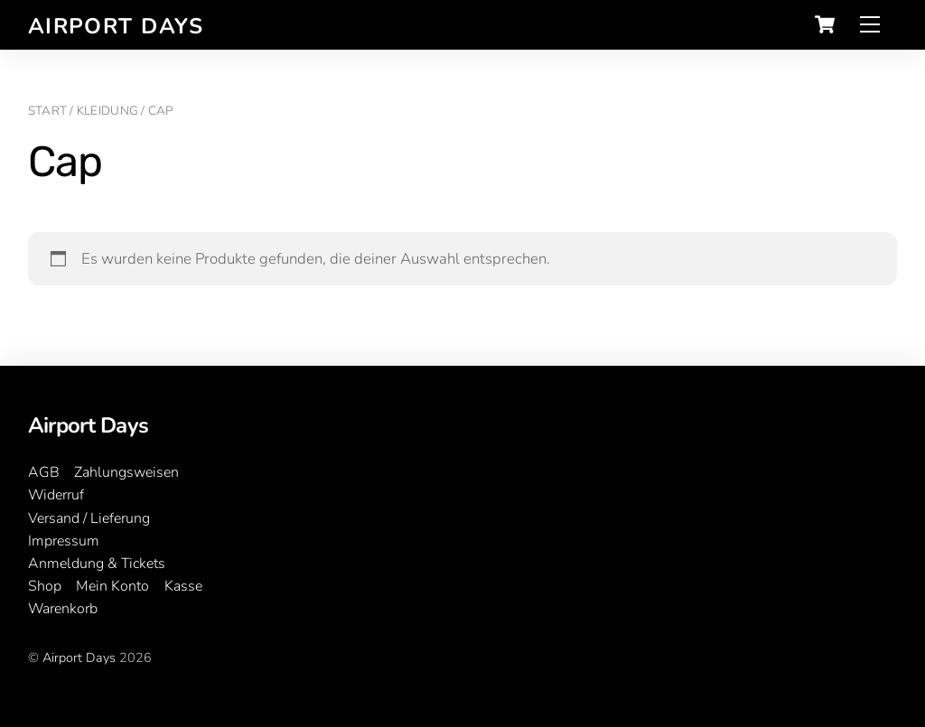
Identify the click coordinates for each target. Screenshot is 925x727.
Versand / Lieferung (89, 518)
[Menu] (870, 24)
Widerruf (56, 495)
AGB (44, 472)
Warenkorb (63, 609)
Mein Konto (112, 586)
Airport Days (79, 657)
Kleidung (107, 110)
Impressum (63, 541)
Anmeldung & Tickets (96, 563)
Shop (44, 586)
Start (47, 110)
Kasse (183, 586)
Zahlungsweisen (126, 472)
